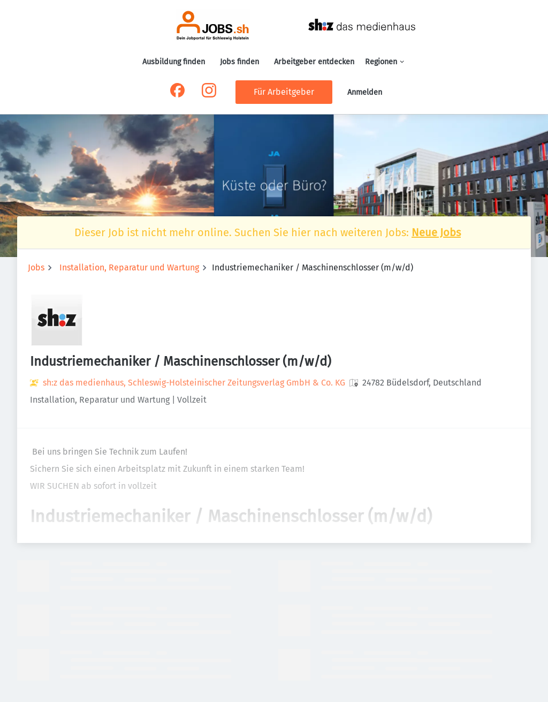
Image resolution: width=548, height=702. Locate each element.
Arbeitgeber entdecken (314, 61)
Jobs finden (239, 61)
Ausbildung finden (173, 61)
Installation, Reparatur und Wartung (129, 267)
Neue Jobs (436, 232)
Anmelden (364, 92)
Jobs (36, 267)
